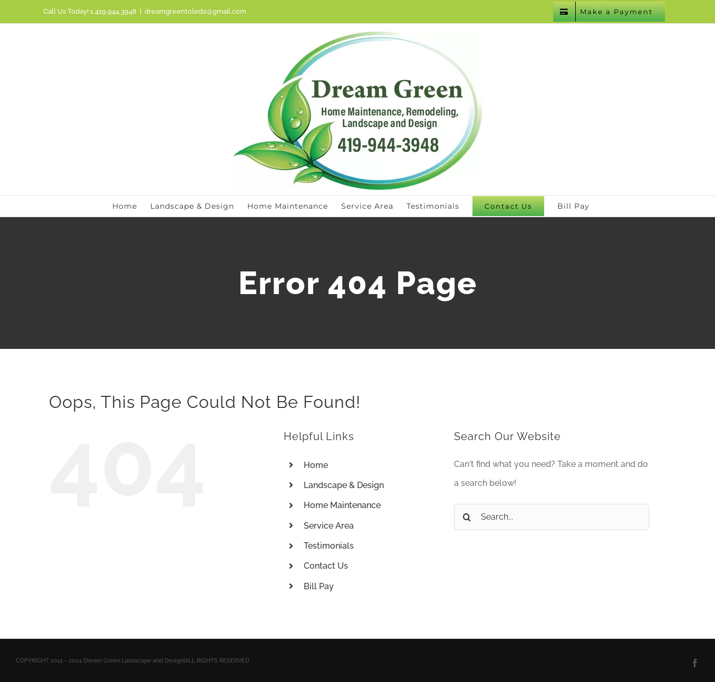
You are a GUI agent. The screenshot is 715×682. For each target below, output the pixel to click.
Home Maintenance (342, 505)
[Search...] (551, 517)
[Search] (467, 517)
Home (316, 465)
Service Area (329, 526)
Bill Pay (319, 586)
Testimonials (329, 546)
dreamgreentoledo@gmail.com (195, 11)
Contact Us (326, 566)
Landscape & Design (344, 485)
